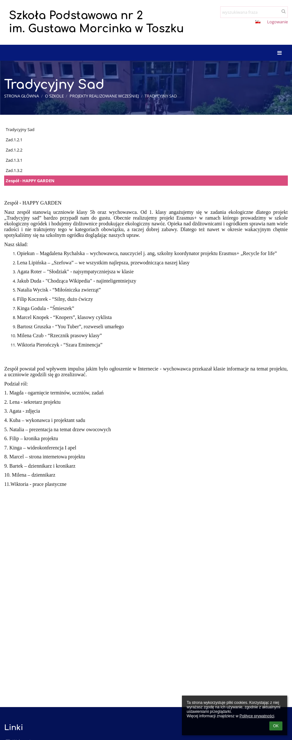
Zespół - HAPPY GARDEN (30, 180)
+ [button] (226, 22)
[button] (258, 22)
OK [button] (276, 726)
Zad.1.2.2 (14, 150)
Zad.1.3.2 (14, 170)
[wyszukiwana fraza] (254, 12)
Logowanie (277, 22)
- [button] (236, 22)
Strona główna (21, 96)
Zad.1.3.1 (14, 160)
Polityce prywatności (256, 716)
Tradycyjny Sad (161, 96)
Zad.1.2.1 (14, 140)
